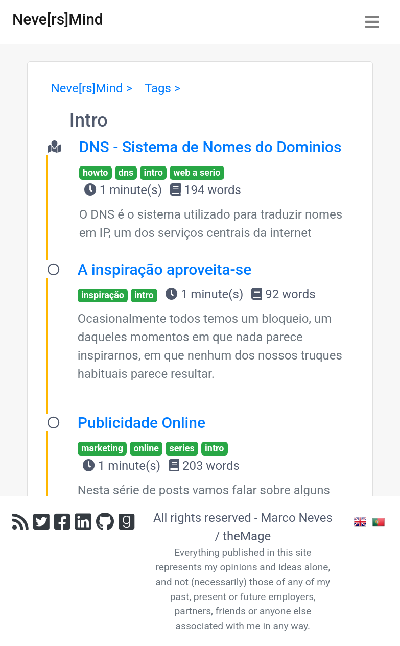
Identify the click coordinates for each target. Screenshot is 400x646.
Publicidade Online (141, 423)
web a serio (196, 172)
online (146, 448)
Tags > (162, 88)
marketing (102, 448)
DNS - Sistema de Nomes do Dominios (210, 147)
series (181, 448)
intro (153, 172)
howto (95, 172)
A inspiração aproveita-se (165, 269)
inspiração (102, 295)
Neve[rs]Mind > (91, 88)
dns (126, 172)
